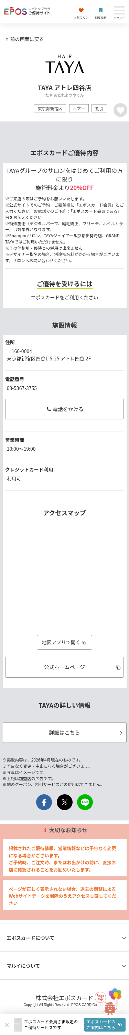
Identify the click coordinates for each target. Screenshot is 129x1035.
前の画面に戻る (23, 39)
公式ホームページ (83, 666)
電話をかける (64, 408)
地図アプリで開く (64, 642)
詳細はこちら (86, 732)
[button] (75, 1025)
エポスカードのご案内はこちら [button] (105, 1024)
